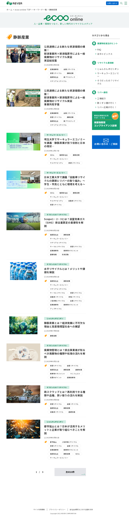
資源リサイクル (56, 73)
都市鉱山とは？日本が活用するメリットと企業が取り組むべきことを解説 (64, 429)
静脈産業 (70, 73)
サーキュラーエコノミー (59, 159)
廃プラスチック (69, 77)
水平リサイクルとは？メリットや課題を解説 (64, 270)
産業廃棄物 (54, 69)
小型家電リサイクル (57, 301)
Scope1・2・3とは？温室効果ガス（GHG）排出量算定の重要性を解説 (64, 222)
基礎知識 (53, 254)
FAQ (99, 49)
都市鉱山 (53, 442)
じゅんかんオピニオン (108, 68)
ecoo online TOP (23, 9)
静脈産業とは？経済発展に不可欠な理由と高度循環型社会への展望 (64, 324)
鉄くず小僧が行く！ (107, 102)
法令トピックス (105, 53)
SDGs (52, 155)
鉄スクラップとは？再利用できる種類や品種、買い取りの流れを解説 (64, 393)
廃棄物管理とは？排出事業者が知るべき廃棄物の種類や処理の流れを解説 (64, 353)
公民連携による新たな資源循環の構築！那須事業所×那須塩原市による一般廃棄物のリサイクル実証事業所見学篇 (64, 97)
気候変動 (65, 254)
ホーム (9, 9)
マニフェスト (75, 373)
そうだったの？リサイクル (108, 82)
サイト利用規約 (39, 509)
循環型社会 (54, 77)
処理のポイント (56, 377)
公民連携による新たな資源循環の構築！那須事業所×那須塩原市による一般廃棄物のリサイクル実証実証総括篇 (64, 53)
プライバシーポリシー (57, 509)
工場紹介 (101, 98)
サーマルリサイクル (57, 246)
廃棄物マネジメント (71, 250)
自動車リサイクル (75, 201)
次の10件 (70, 471)
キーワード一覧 (40, 9)
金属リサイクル (69, 69)
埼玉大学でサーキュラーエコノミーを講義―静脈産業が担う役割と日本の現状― (64, 142)
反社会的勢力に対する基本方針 (81, 509)
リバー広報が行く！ (107, 107)
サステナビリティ (56, 163)
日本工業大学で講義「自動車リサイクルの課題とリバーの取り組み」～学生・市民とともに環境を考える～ (64, 180)
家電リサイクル (74, 297)
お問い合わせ (112, 3)
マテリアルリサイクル (58, 81)
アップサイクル (56, 309)
